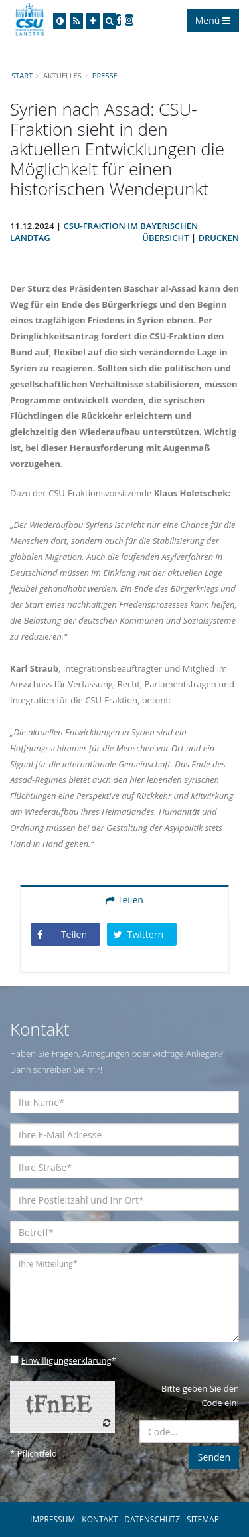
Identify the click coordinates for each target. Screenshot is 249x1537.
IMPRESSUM (52, 1519)
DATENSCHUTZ (152, 1519)
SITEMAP (203, 1519)
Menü (212, 20)
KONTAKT (100, 1519)
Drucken (219, 238)
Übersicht (165, 238)
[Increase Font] (93, 21)
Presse (105, 75)
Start (22, 75)
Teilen (124, 899)
